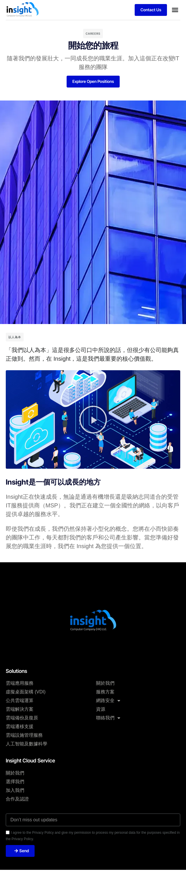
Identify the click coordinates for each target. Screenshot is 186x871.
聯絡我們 (108, 718)
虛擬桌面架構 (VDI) (26, 691)
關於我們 (105, 683)
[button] (175, 10)
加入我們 (15, 790)
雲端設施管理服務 (24, 735)
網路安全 (108, 700)
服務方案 (105, 691)
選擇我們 (15, 781)
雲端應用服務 (19, 683)
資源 (100, 709)
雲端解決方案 (19, 709)
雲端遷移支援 (19, 726)
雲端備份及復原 (22, 717)
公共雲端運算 (19, 700)
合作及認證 (17, 798)
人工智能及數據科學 (26, 743)
